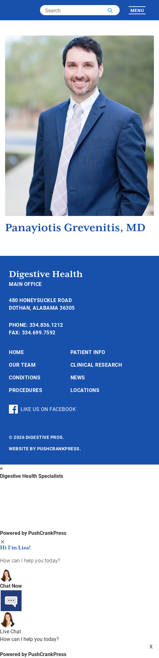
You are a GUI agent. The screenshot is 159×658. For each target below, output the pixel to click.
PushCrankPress (58, 449)
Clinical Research (96, 364)
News (77, 377)
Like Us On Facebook (42, 409)
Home (16, 352)
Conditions (24, 377)
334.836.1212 (46, 324)
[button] (110, 10)
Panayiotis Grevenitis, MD (75, 228)
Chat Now (11, 585)
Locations (85, 390)
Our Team (22, 364)
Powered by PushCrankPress (33, 532)
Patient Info (87, 352)
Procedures (25, 390)
